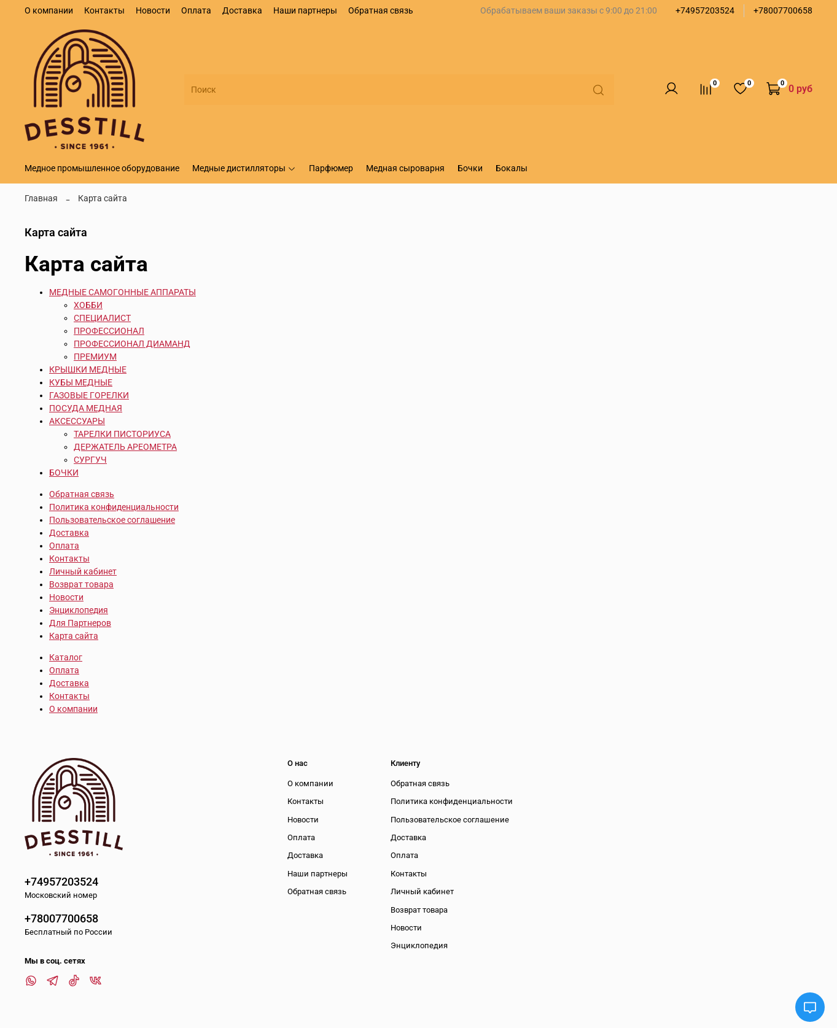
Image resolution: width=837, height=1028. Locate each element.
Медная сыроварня (405, 168)
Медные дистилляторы (244, 168)
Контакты (104, 10)
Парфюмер (331, 168)
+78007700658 (782, 10)
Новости (153, 10)
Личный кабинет (83, 571)
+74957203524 (704, 10)
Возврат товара (81, 584)
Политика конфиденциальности (114, 507)
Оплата (196, 10)
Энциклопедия (78, 610)
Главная (41, 198)
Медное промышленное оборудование (102, 168)
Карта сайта (73, 636)
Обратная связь (380, 10)
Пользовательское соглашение (112, 520)
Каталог (65, 657)
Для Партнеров (80, 623)
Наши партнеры (305, 10)
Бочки (470, 168)
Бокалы (512, 168)
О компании (49, 10)
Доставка (242, 10)
